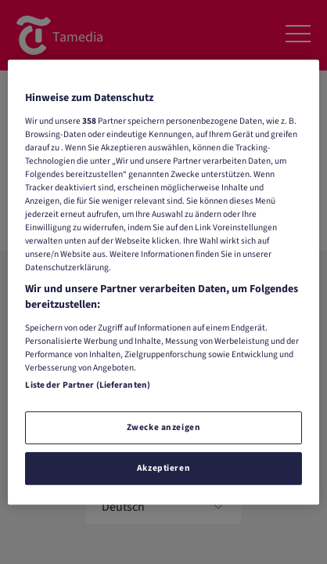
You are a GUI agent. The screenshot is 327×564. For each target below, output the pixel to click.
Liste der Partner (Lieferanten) (87, 385)
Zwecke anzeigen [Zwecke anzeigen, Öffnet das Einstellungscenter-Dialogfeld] (164, 427)
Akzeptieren (163, 468)
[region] (163, 282)
